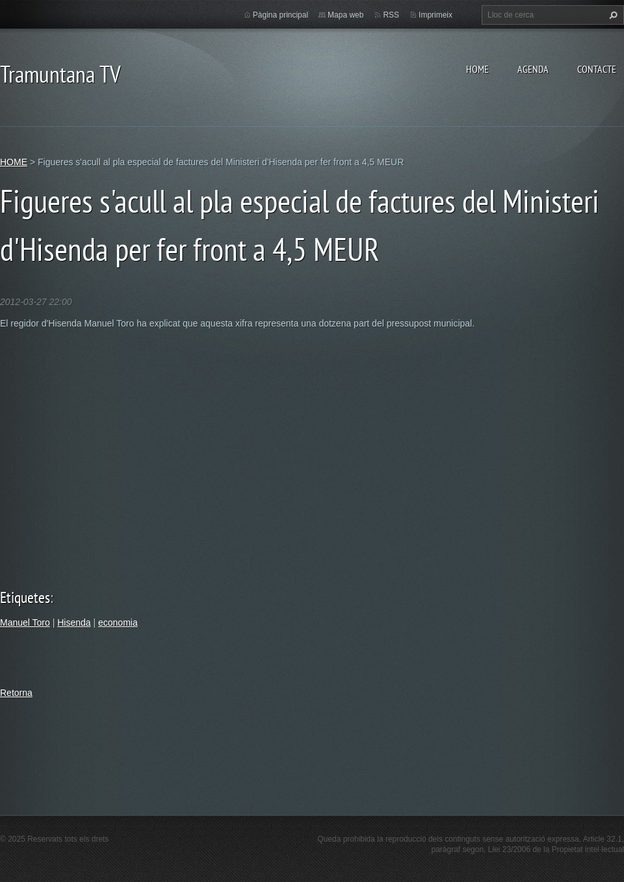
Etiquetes (25, 597)
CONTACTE (596, 68)
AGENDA (533, 68)
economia (118, 622)
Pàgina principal (280, 15)
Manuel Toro (25, 622)
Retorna (16, 693)
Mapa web (345, 15)
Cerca (611, 15)
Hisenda (73, 622)
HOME (477, 68)
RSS (391, 15)
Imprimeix (435, 15)
